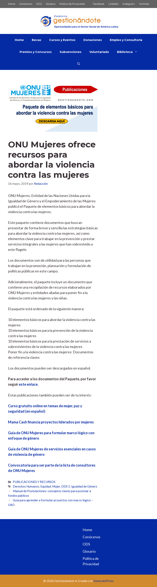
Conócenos (25, 3)
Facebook (98, 3)
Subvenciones (70, 52)
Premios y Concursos (36, 52)
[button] (78, 64)
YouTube (144, 3)
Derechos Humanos (26, 486)
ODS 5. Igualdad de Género (79, 486)
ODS (39, 3)
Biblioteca (129, 52)
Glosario (50, 3)
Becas (36, 40)
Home (11, 3)
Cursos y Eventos (62, 40)
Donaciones (92, 40)
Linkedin (113, 3)
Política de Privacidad (72, 3)
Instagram (129, 3)
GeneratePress (103, 581)
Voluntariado (99, 52)
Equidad (45, 486)
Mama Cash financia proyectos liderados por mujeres (51, 422)
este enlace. (28, 384)
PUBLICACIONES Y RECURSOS (34, 482)
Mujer (56, 486)
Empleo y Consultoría (126, 40)
